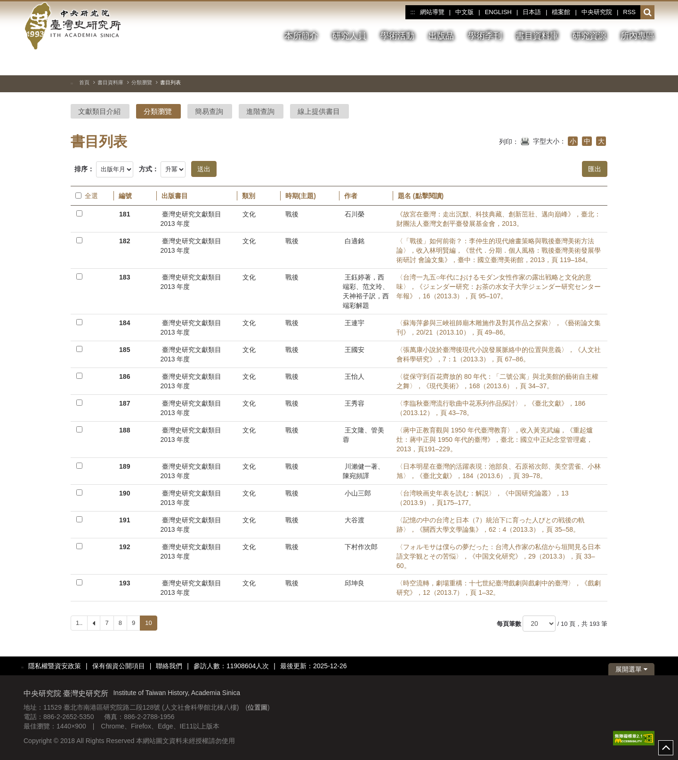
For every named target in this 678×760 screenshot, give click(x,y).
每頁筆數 (509, 623)
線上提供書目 (319, 111)
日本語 (532, 12)
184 (124, 323)
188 (124, 430)
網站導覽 (432, 12)
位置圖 (257, 707)
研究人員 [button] (349, 35)
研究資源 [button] (589, 35)
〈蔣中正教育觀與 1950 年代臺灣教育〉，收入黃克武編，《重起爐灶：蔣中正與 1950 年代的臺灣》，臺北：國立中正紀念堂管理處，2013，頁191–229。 (494, 439)
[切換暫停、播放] (613, 63)
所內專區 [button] (637, 35)
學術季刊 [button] (485, 35)
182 (124, 241)
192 (124, 547)
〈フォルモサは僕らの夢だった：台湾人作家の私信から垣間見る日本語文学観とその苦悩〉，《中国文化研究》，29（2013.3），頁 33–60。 (498, 556)
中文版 (464, 12)
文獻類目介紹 (99, 111)
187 (124, 403)
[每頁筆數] (539, 624)
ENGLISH (498, 12)
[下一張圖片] (647, 63)
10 (148, 622)
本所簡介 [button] (301, 35)
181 (124, 214)
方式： (149, 169)
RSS (629, 12)
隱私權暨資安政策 (54, 666)
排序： (84, 169)
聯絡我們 (169, 666)
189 (124, 466)
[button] (648, 12)
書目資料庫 (110, 82)
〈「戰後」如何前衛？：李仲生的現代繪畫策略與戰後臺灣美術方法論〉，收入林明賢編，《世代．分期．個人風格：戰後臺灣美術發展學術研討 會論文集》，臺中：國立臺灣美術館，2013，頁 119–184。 (498, 250)
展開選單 (631, 669)
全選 (86, 195)
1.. (79, 622)
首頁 (84, 82)
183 (124, 277)
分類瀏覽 (141, 82)
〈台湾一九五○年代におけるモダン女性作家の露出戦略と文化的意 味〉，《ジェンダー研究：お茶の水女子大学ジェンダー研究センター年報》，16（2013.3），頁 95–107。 (498, 286)
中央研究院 (596, 12)
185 (124, 349)
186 (124, 376)
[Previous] (93, 623)
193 (124, 583)
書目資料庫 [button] (537, 35)
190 (124, 493)
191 (124, 520)
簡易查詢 (209, 111)
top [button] (666, 748)
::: (412, 12)
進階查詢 (260, 111)
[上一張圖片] (630, 63)
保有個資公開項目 (118, 666)
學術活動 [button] (397, 35)
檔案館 (561, 12)
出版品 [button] (441, 35)
